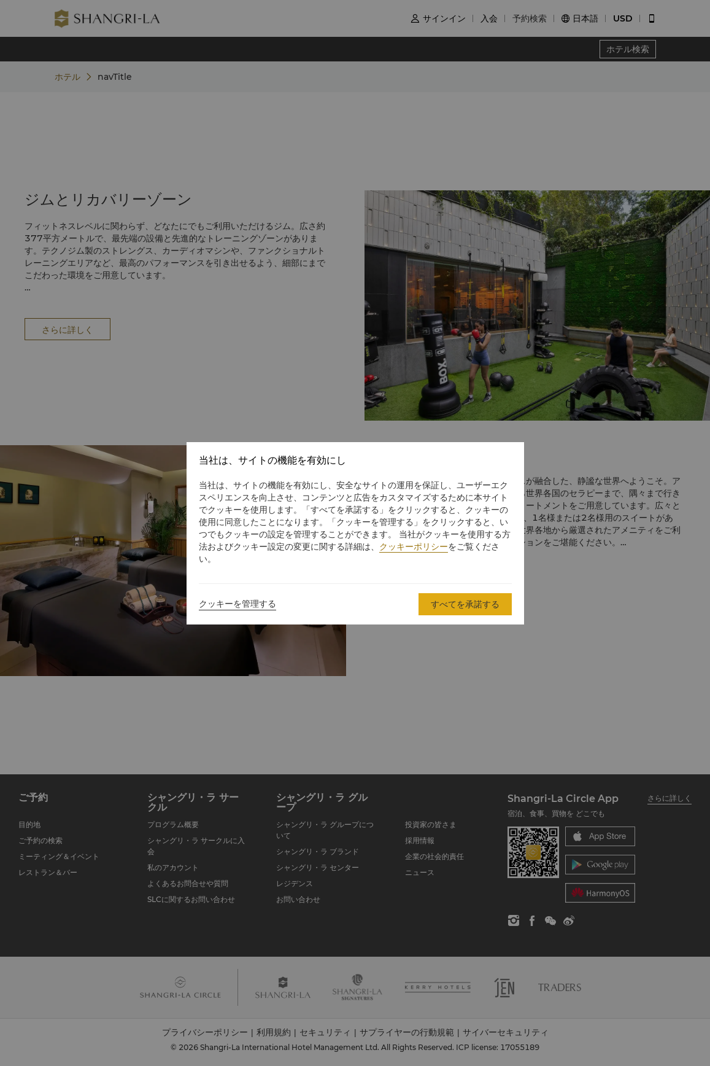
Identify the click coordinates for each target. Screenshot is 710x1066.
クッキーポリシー (413, 546)
